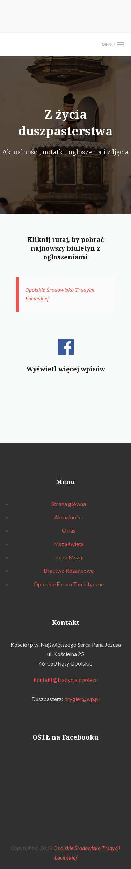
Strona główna (68, 503)
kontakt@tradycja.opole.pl (66, 679)
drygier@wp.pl (82, 699)
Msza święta (68, 544)
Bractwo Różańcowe (69, 570)
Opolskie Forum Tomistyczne (69, 584)
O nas (68, 530)
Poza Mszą (68, 557)
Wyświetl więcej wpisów (66, 369)
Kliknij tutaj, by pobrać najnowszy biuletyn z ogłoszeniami (66, 248)
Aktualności (68, 517)
